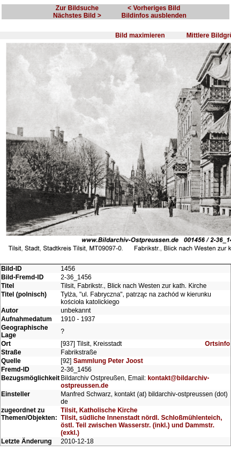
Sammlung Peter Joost (108, 361)
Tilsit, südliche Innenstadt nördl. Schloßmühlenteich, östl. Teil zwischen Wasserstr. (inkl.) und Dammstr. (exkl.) (141, 425)
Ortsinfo (217, 343)
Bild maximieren (140, 35)
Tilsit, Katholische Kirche (99, 410)
